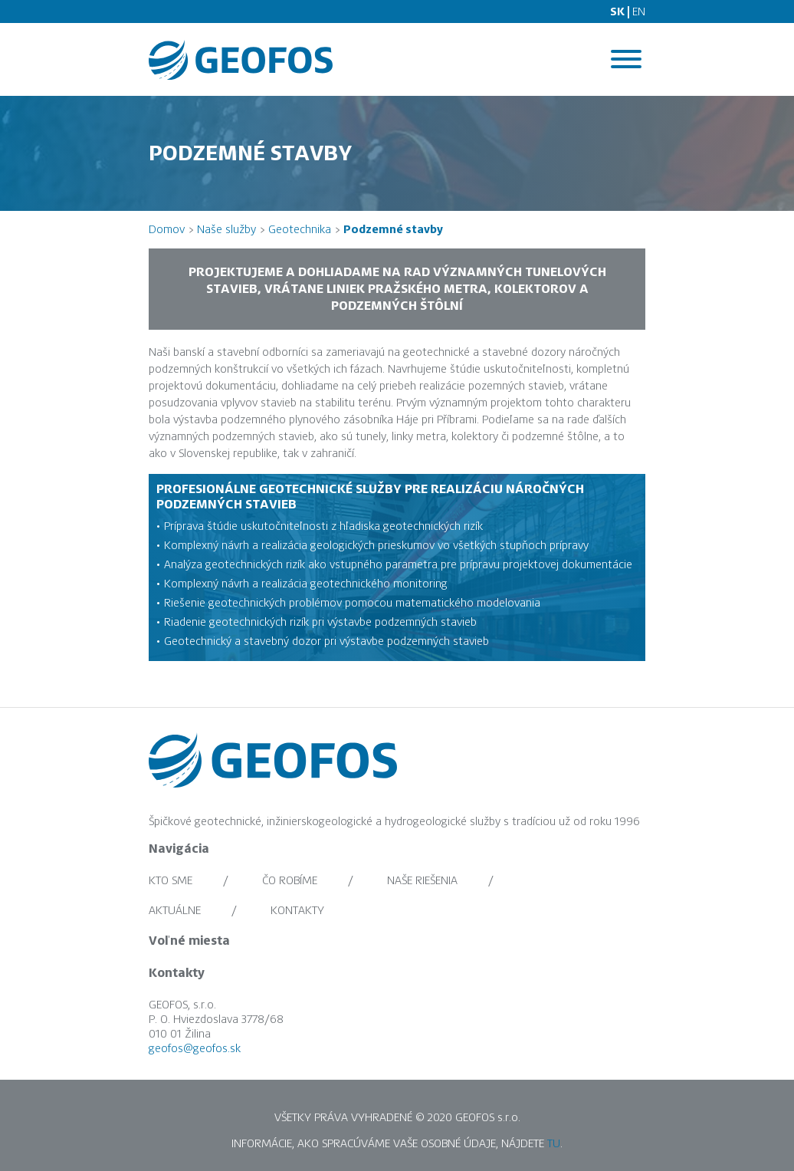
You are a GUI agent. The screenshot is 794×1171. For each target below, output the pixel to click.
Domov (167, 229)
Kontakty (297, 910)
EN (638, 11)
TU (554, 1146)
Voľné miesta (189, 941)
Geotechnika (299, 229)
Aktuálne (175, 910)
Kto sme (170, 880)
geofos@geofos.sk (195, 1050)
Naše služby (226, 229)
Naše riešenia (422, 880)
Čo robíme (289, 880)
